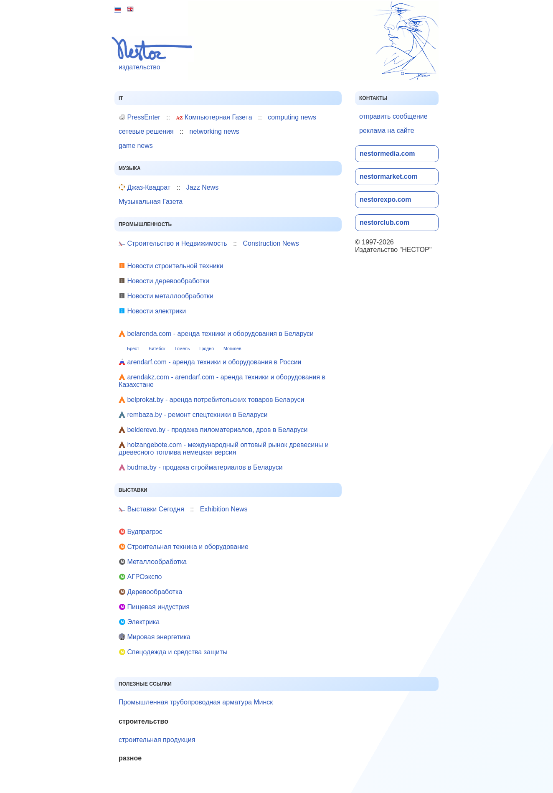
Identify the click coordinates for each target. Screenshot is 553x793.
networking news (214, 131)
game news (136, 145)
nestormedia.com (387, 153)
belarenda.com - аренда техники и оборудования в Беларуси (216, 333)
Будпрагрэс (140, 531)
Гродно (206, 348)
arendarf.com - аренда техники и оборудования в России (210, 362)
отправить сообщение (393, 116)
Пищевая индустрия (154, 606)
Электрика (139, 621)
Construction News (271, 243)
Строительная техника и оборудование (184, 546)
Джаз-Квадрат (144, 187)
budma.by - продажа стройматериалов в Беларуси (201, 467)
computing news (292, 117)
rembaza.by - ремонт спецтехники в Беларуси (193, 414)
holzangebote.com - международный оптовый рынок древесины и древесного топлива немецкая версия (224, 448)
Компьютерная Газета (214, 117)
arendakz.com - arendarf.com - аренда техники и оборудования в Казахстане (222, 381)
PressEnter (139, 117)
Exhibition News (224, 509)
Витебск (157, 348)
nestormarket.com (389, 176)
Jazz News (202, 187)
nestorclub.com (384, 222)
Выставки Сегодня (151, 509)
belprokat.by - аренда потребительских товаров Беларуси (211, 399)
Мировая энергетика (154, 636)
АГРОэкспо (140, 576)
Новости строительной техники (171, 265)
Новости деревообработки (164, 281)
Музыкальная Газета (151, 201)
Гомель (182, 348)
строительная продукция (157, 739)
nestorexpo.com (385, 199)
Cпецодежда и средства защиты (173, 652)
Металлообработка (153, 561)
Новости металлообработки (166, 296)
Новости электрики (152, 311)
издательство (154, 53)
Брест (133, 348)
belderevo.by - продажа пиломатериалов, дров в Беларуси (213, 429)
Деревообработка (150, 591)
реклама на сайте (386, 130)
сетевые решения (146, 131)
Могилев (232, 348)
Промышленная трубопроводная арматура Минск (196, 702)
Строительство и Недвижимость (173, 243)
